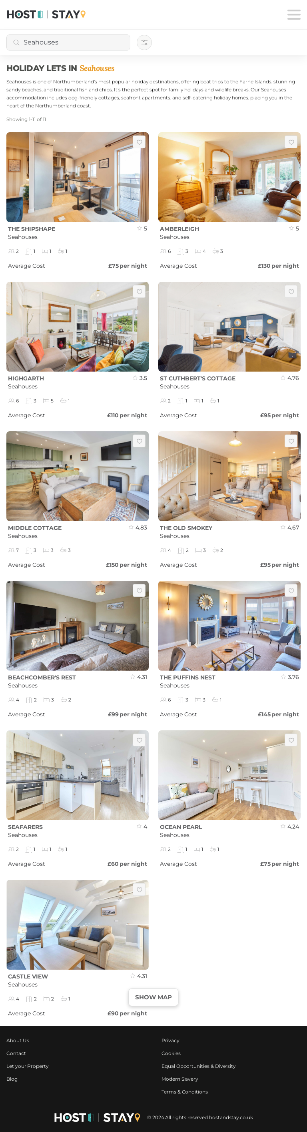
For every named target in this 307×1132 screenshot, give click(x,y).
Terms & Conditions (184, 1092)
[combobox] (68, 42)
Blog (12, 1079)
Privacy (170, 1040)
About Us (17, 1040)
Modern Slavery (179, 1079)
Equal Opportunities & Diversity (198, 1066)
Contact (16, 1053)
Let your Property (27, 1066)
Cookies (171, 1053)
